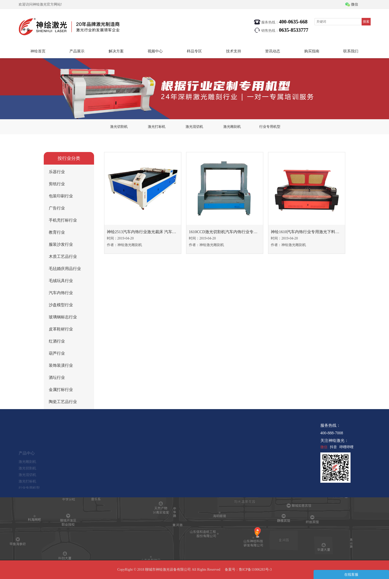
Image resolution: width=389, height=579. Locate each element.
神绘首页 (38, 51)
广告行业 (57, 208)
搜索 (366, 21)
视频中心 (155, 51)
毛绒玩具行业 (61, 281)
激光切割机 (119, 127)
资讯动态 (272, 51)
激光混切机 (194, 127)
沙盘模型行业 (61, 305)
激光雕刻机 (232, 127)
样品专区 (194, 51)
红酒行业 (57, 341)
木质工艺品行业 (63, 256)
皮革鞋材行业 (61, 329)
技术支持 (233, 51)
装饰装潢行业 (61, 365)
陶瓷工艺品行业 (63, 402)
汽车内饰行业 (61, 293)
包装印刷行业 (61, 196)
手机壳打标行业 (63, 220)
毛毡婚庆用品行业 (65, 268)
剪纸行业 (57, 184)
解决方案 (116, 51)
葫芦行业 (57, 353)
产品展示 (76, 51)
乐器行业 (57, 172)
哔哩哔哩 (346, 447)
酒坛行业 (57, 377)
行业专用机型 (269, 127)
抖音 (333, 447)
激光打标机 (156, 127)
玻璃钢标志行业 (63, 317)
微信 (354, 4)
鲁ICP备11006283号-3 (255, 569)
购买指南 (311, 51)
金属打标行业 (61, 389)
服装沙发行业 (61, 244)
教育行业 (57, 232)
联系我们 (350, 51)
